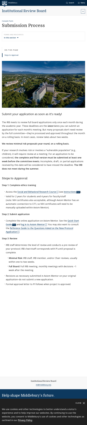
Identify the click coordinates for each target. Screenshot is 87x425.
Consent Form (7, 21)
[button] (70, 3)
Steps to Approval (11, 55)
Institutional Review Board (24, 11)
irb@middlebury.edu (43, 385)
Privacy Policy (25, 420)
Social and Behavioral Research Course (36, 191)
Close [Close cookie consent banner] (80, 403)
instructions (70, 191)
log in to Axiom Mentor (33, 224)
